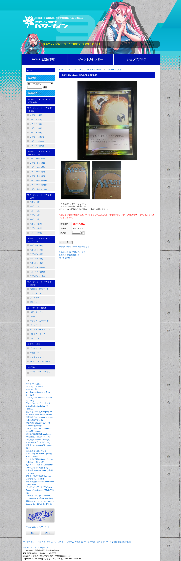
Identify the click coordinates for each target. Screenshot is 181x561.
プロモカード (35, 298)
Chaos (32, 316)
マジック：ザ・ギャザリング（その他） (39, 283)
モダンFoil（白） (37, 245)
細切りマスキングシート (40, 361)
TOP (61, 69)
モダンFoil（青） (37, 250)
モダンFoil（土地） (38, 276)
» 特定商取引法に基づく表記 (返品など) (74, 247)
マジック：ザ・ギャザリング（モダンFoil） (39, 239)
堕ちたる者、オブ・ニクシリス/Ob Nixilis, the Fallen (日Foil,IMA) (38, 406)
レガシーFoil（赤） (38, 172)
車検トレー (34, 353)
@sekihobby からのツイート (38, 527)
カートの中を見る (33, 384)
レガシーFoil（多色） (114, 69)
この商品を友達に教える (69, 255)
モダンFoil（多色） (38, 267)
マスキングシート (37, 357)
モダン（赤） (35, 215)
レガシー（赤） (36, 128)
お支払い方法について (76, 542)
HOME (30, 70)
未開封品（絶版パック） (40, 289)
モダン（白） (35, 202)
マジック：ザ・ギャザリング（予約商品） (39, 100)
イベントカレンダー (90, 59)
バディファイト (36, 312)
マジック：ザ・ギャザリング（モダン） (39, 196)
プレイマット (35, 348)
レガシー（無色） (37, 141)
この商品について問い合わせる (72, 252)
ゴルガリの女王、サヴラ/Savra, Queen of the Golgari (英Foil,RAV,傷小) (40, 490)
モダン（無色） (36, 228)
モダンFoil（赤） (37, 259)
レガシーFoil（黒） (38, 167)
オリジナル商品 (33, 344)
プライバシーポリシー (56, 542)
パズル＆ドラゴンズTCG (40, 330)
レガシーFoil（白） (38, 158)
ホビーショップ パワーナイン (35, 548)
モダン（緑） (35, 219)
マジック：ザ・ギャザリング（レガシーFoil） (84, 69)
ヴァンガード (35, 325)
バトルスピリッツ (37, 334)
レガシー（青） (36, 119)
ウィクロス (34, 338)
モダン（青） (35, 206)
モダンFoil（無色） (38, 272)
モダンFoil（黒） (37, 254)
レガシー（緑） (36, 132)
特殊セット (34, 302)
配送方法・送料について (98, 542)
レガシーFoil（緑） (38, 176)
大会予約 (31, 367)
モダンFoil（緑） (37, 263)
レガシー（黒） (36, 124)
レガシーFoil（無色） (39, 185)
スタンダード (35, 293)
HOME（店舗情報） (44, 59)
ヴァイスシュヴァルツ (39, 321)
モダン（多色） (36, 224)
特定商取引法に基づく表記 (121, 542)
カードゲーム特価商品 (36, 308)
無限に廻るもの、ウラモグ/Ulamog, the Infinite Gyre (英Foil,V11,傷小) (39, 454)
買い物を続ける (65, 258)
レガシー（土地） (37, 146)
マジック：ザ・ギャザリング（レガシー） (39, 109)
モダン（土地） (36, 233)
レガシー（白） (36, 115)
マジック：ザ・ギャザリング (41, 372)
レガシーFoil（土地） (39, 189)
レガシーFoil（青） (38, 163)
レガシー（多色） (37, 137)
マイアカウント (29, 542)
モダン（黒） (35, 211)
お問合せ (41, 542)
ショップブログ (136, 59)
